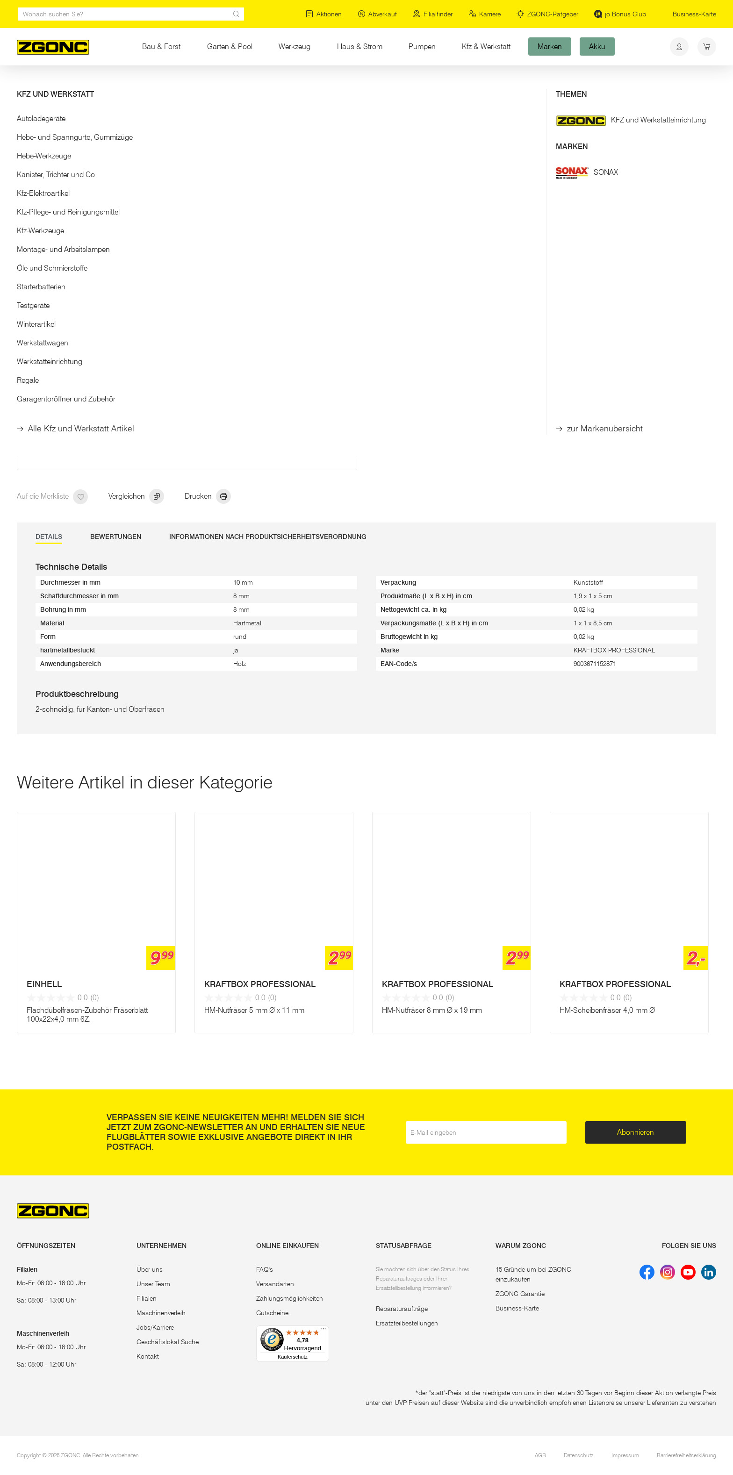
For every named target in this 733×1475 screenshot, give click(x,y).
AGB (540, 1455)
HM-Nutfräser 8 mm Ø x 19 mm (432, 1010)
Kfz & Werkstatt (486, 46)
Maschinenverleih (161, 1313)
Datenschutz (579, 1455)
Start (23, 83)
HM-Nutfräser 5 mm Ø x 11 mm (254, 1010)
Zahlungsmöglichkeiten (289, 1298)
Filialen (147, 1298)
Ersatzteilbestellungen (407, 1323)
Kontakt (148, 1356)
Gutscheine (272, 1313)
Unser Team (153, 1284)
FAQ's (264, 1269)
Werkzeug (294, 46)
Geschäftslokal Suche (168, 1342)
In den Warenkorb (456, 349)
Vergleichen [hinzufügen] (136, 497)
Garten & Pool (229, 46)
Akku (597, 46)
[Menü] (323, 1331)
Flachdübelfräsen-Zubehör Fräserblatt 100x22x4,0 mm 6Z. (87, 1015)
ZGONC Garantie (520, 1293)
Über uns (150, 1269)
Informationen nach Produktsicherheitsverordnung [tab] (267, 537)
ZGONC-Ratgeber (547, 14)
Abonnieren (635, 1132)
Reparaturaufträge (402, 1308)
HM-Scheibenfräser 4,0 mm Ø (607, 1010)
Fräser (166, 83)
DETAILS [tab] (49, 537)
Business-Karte (694, 14)
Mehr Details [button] (400, 233)
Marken (550, 46)
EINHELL (44, 984)
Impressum (625, 1455)
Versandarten (275, 1284)
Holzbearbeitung (122, 83)
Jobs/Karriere (155, 1327)
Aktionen (324, 14)
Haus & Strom (359, 46)
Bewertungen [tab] (115, 537)
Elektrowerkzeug (64, 83)
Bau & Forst (168, 46)
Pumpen (422, 46)
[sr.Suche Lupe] (236, 14)
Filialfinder (433, 14)
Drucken (208, 497)
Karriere (484, 14)
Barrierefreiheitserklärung (686, 1455)
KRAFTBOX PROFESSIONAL (260, 984)
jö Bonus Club (620, 14)
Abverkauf (377, 14)
